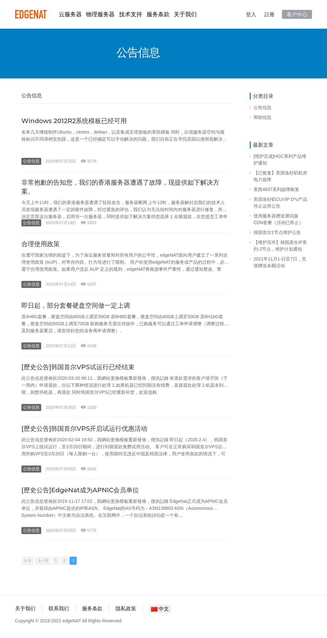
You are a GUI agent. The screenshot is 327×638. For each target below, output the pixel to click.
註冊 (269, 14)
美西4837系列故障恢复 (276, 189)
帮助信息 (262, 117)
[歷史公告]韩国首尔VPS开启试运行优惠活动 (84, 428)
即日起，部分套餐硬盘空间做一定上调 (75, 305)
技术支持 (130, 14)
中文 (160, 609)
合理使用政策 (40, 244)
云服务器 (70, 14)
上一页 (43, 560)
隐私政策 (126, 608)
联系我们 (59, 608)
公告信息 (31, 161)
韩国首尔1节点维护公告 (277, 232)
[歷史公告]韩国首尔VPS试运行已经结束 (77, 367)
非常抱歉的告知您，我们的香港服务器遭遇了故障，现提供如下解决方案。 (120, 187)
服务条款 (158, 14)
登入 (251, 14)
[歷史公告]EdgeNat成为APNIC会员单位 (80, 490)
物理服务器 (100, 14)
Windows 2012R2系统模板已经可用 (74, 121)
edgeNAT (31, 14)
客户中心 (297, 14)
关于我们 (185, 14)
